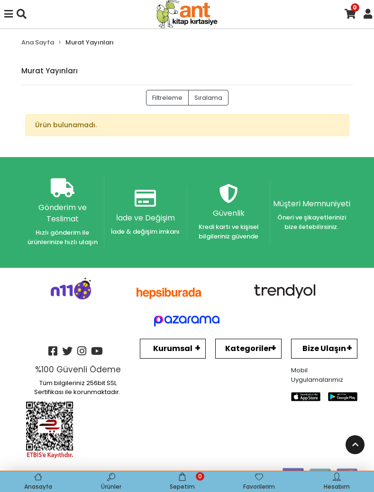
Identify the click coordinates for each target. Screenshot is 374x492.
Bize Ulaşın (324, 348)
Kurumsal (172, 348)
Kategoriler (248, 348)
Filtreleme (167, 97)
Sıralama (208, 97)
